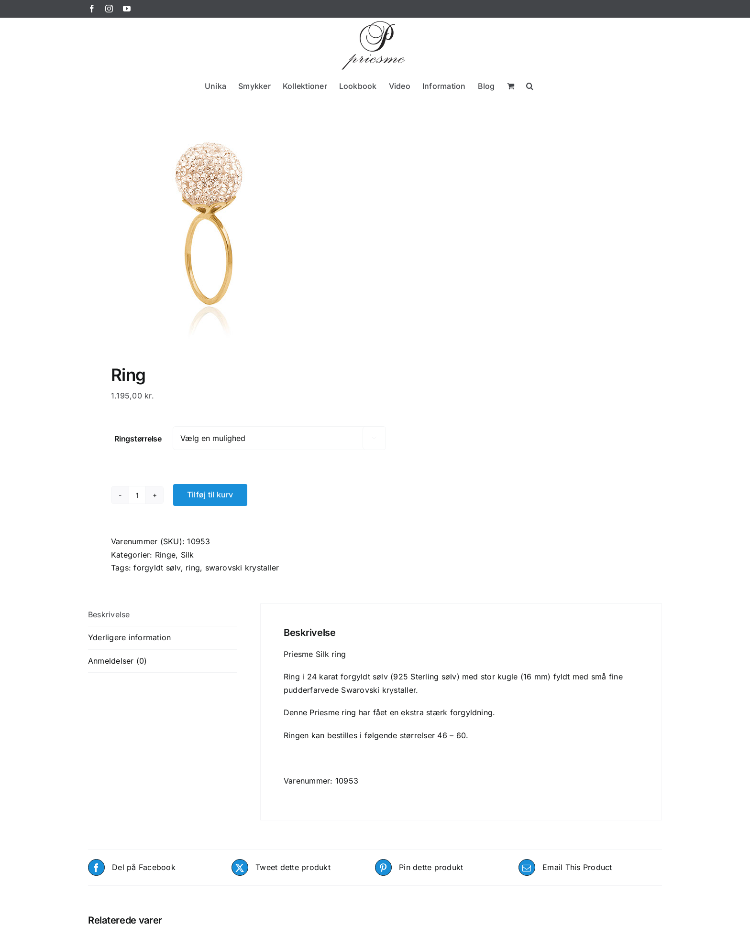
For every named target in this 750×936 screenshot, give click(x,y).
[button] (529, 86)
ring (193, 567)
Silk (187, 554)
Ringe (165, 554)
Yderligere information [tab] (129, 637)
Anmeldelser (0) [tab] (117, 661)
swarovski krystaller (242, 567)
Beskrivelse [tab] (109, 614)
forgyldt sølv (156, 567)
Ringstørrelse (138, 438)
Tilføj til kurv (210, 494)
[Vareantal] (137, 495)
